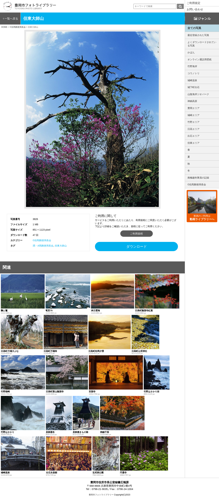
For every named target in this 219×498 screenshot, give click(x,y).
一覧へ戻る (11, 18)
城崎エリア (193, 115)
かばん (191, 52)
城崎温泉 (192, 80)
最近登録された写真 (198, 35)
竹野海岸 (192, 66)
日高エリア (193, 129)
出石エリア (193, 135)
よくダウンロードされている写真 (202, 44)
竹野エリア (193, 122)
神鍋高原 (192, 101)
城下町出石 (193, 87)
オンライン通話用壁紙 (199, 59)
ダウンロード (136, 246)
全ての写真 (194, 28)
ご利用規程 (136, 233)
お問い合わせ (195, 9)
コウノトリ (193, 73)
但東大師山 (61, 245)
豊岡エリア (193, 108)
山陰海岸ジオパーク (198, 94)
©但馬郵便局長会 (42, 240)
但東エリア (193, 143)
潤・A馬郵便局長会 (43, 245)
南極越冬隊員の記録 (198, 177)
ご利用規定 (193, 3)
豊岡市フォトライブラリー (101, 495)
